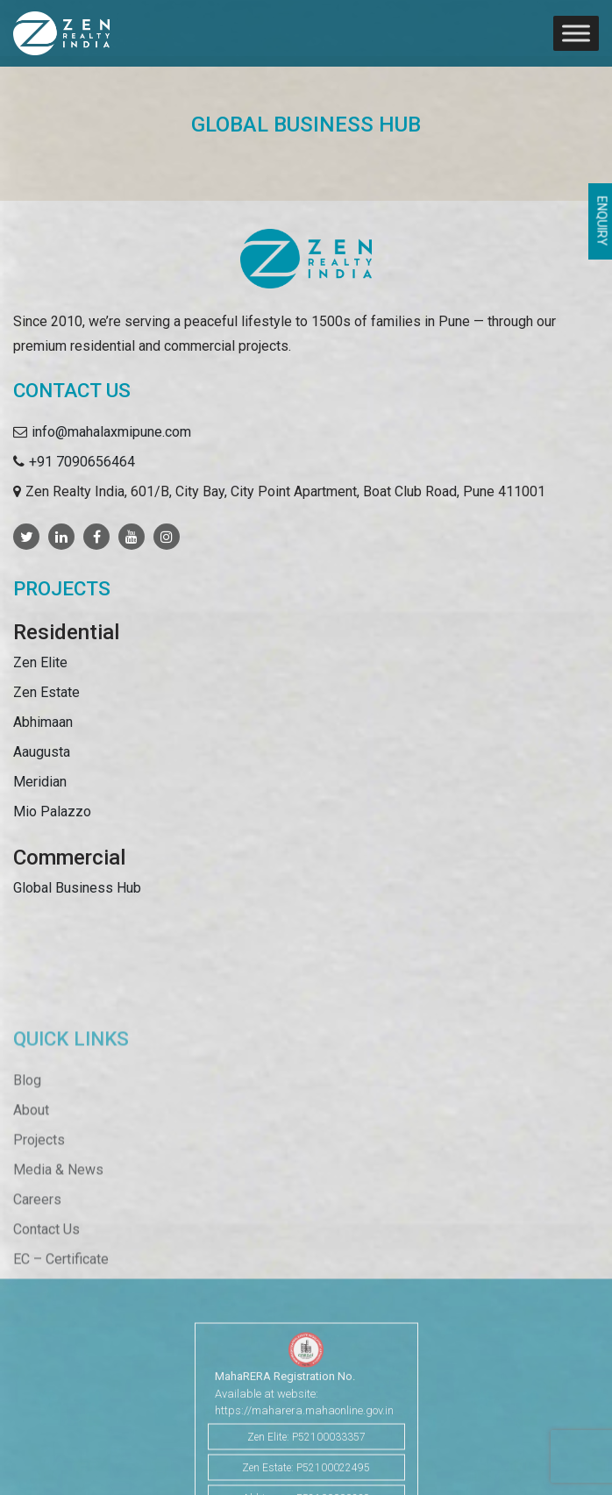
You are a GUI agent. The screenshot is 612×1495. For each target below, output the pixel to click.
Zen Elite (40, 662)
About (31, 1149)
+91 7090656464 (82, 461)
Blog (27, 1119)
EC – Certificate (61, 1298)
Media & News (58, 1208)
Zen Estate (46, 692)
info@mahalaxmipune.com (111, 432)
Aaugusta (41, 752)
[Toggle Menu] (576, 33)
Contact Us (46, 1268)
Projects (39, 1179)
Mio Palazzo (52, 811)
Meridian (40, 781)
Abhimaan (43, 722)
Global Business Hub (77, 887)
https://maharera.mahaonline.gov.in (304, 1442)
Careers (37, 1238)
